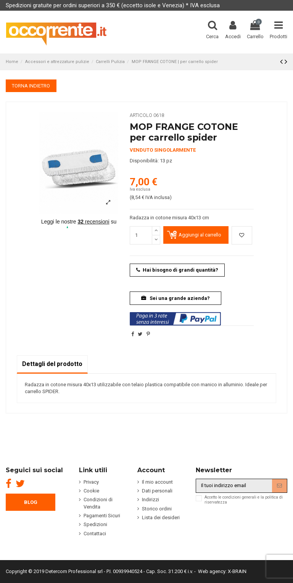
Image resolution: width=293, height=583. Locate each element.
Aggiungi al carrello (200, 235)
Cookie (91, 491)
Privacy (91, 482)
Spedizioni (95, 524)
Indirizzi (150, 499)
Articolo (141, 115)
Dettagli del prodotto (52, 364)
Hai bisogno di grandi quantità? (177, 270)
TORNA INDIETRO (31, 86)
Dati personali (157, 491)
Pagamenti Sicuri (102, 515)
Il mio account (157, 482)
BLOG (30, 502)
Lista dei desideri (161, 517)
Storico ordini (157, 509)
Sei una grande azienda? (175, 298)
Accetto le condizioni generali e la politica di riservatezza (243, 499)
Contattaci (95, 533)
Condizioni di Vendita (98, 503)
